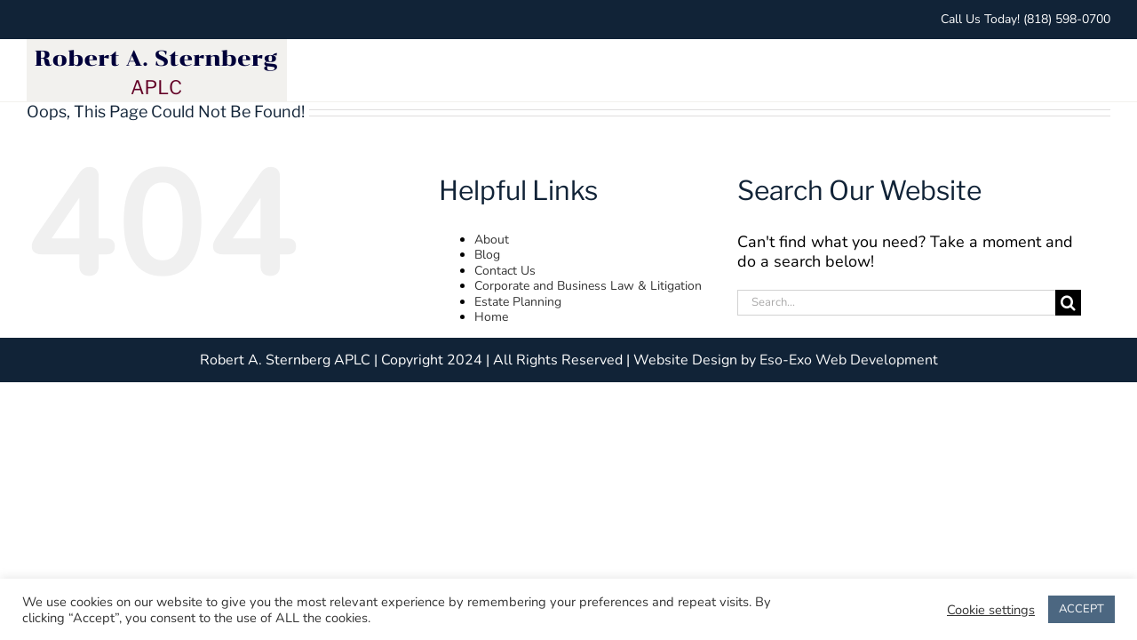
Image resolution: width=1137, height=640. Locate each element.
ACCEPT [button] (1081, 609)
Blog (487, 254)
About (491, 239)
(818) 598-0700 (1066, 19)
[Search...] (896, 303)
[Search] (1068, 303)
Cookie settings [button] (991, 610)
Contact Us (505, 270)
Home (491, 316)
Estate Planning (517, 301)
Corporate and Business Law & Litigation (588, 285)
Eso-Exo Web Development (848, 360)
